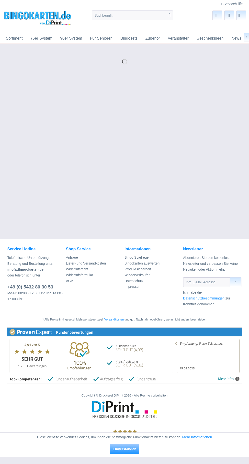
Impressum (132, 286)
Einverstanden (124, 449)
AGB (69, 281)
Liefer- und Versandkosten (86, 263)
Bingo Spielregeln (137, 257)
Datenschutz (134, 281)
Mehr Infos (228, 379)
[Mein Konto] (229, 15)
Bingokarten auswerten (141, 263)
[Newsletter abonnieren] (235, 282)
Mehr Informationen (197, 437)
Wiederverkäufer (137, 275)
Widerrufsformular (79, 275)
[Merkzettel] (217, 15)
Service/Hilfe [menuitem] (232, 4)
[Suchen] (169, 15)
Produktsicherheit (137, 269)
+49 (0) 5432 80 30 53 (30, 286)
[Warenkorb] (241, 15)
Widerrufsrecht (77, 269)
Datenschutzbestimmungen (204, 298)
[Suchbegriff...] (132, 15)
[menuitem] (132, 15)
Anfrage (72, 257)
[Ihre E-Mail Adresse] (206, 282)
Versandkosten (114, 319)
